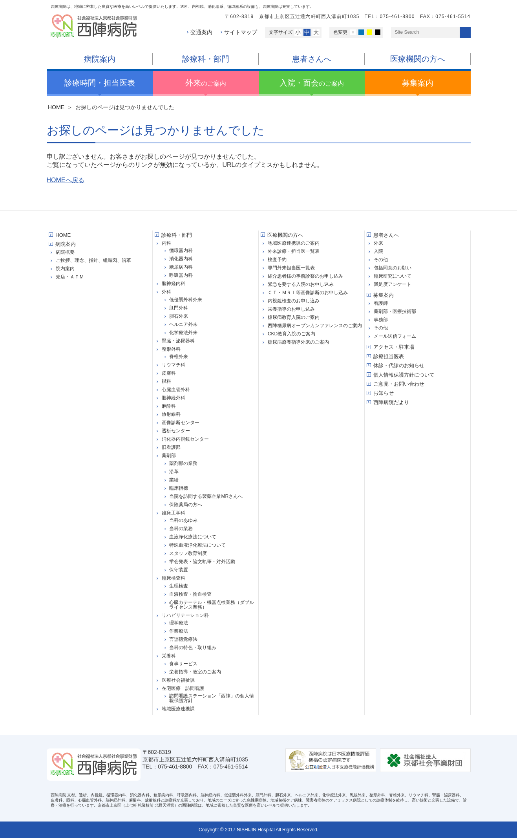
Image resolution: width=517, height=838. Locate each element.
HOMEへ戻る (65, 180)
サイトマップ (240, 32)
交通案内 (201, 32)
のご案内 (205, 83)
